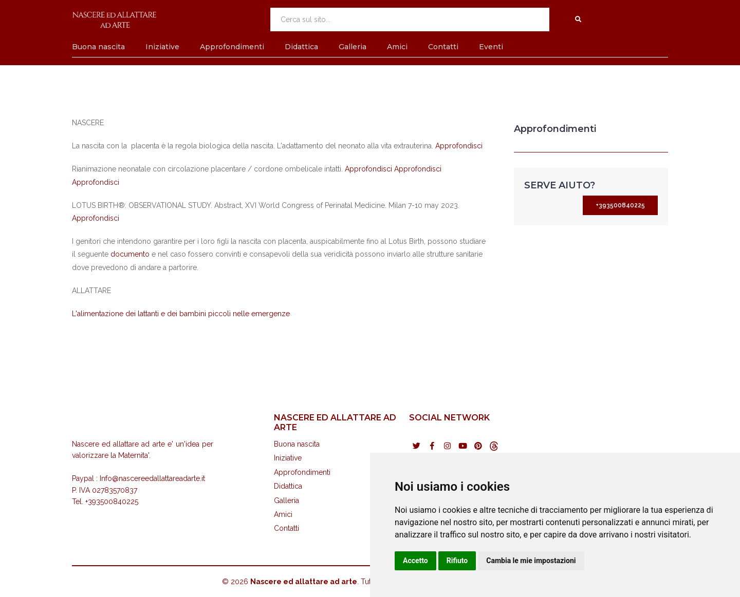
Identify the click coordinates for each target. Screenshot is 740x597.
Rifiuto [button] (457, 560)
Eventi (491, 46)
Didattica (301, 46)
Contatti (443, 46)
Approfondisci (459, 146)
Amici (397, 46)
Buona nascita (98, 46)
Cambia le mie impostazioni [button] (531, 560)
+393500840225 (620, 205)
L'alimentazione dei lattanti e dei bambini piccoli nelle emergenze (181, 314)
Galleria (352, 46)
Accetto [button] (415, 560)
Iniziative (162, 46)
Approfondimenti (232, 46)
